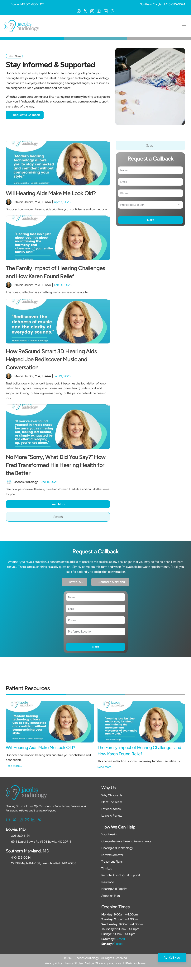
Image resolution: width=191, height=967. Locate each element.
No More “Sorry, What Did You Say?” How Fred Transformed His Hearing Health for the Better (56, 465)
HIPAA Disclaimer (134, 963)
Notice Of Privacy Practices (103, 963)
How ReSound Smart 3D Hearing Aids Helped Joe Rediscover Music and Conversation (52, 359)
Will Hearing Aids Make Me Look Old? (51, 193)
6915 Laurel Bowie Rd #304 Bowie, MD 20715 (41, 841)
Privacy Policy (54, 963)
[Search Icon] (58, 517)
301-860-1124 (35, 4)
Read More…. (14, 765)
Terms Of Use (74, 963)
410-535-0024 (175, 4)
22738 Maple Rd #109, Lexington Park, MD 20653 (43, 863)
